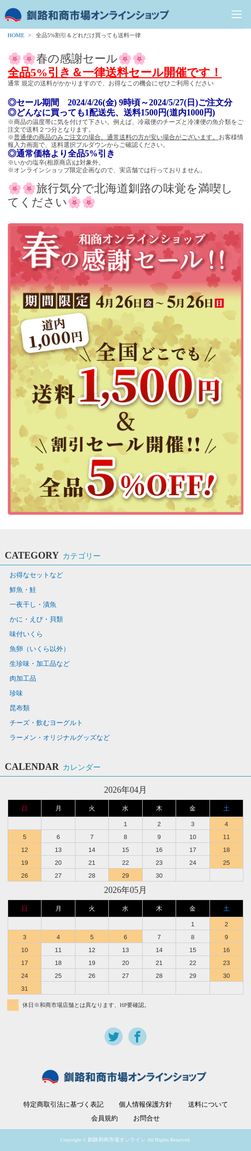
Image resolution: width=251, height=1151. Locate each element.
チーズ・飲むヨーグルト (46, 722)
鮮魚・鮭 (23, 589)
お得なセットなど (36, 575)
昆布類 (20, 708)
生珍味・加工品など (40, 663)
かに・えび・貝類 (36, 619)
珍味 (16, 693)
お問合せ (146, 1118)
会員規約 (104, 1118)
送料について (208, 1104)
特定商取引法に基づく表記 (63, 1104)
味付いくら (26, 634)
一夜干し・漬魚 (33, 604)
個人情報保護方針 (145, 1104)
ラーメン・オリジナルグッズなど (60, 737)
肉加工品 (23, 678)
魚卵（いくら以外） (40, 649)
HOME (16, 35)
